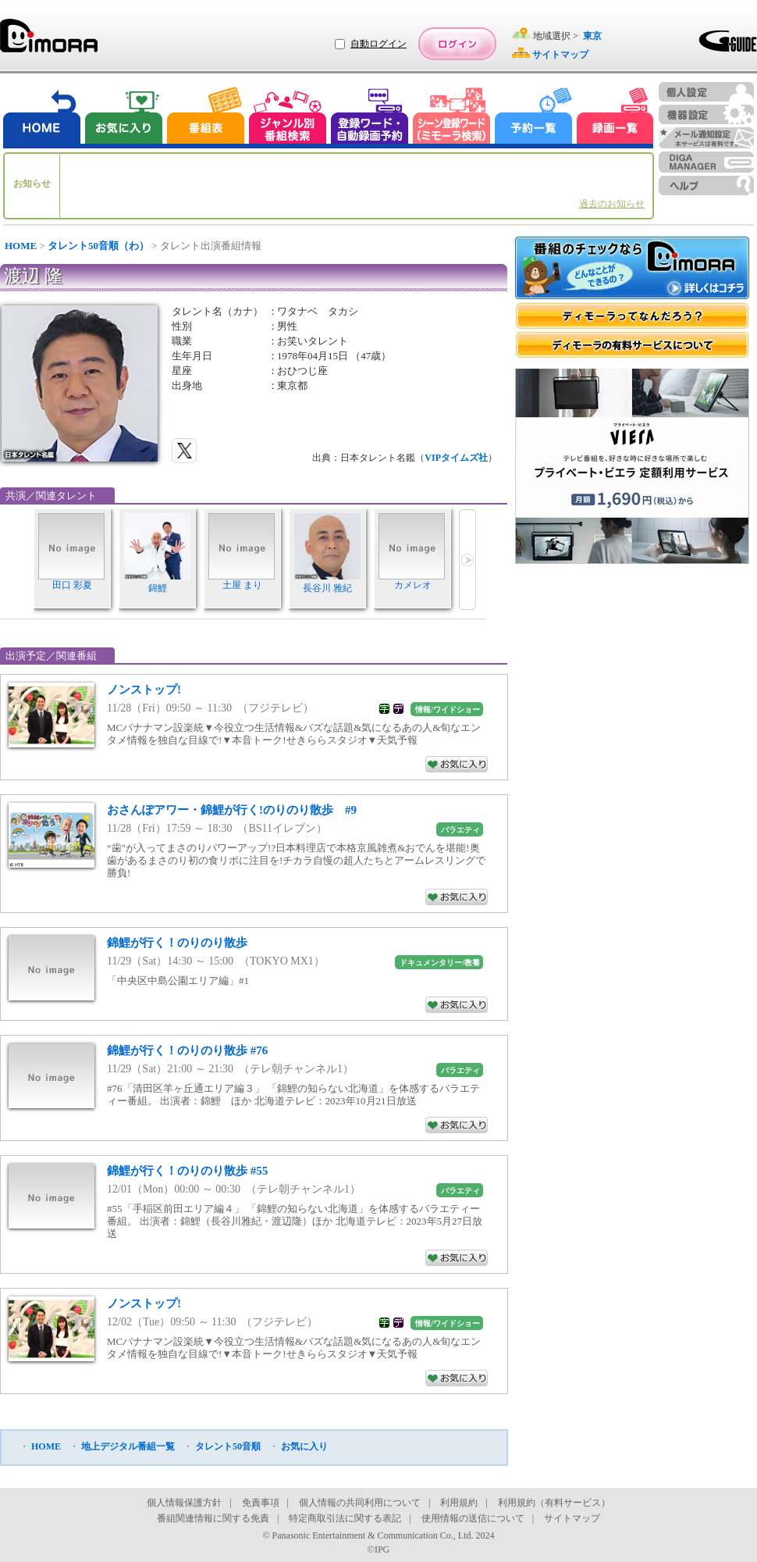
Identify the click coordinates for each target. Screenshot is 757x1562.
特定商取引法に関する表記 (345, 1518)
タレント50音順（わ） (98, 245)
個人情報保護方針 (184, 1502)
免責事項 (260, 1502)
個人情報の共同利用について (360, 1502)
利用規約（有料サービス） (554, 1502)
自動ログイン (378, 43)
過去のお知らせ (612, 203)
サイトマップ (572, 1518)
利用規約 (459, 1502)
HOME (21, 245)
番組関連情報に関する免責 (213, 1518)
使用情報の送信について (472, 1518)
